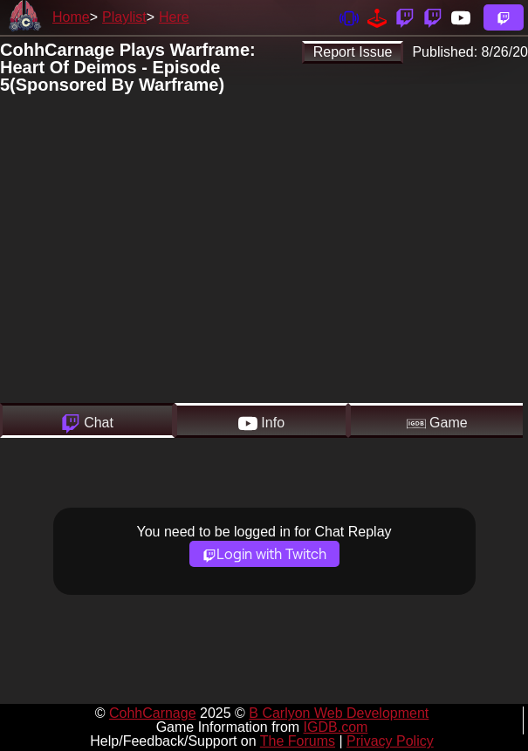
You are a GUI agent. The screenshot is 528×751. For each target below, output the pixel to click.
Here (174, 17)
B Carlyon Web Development (339, 713)
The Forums (297, 741)
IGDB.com (336, 727)
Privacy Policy (390, 741)
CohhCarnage (152, 713)
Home (71, 17)
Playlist (124, 17)
